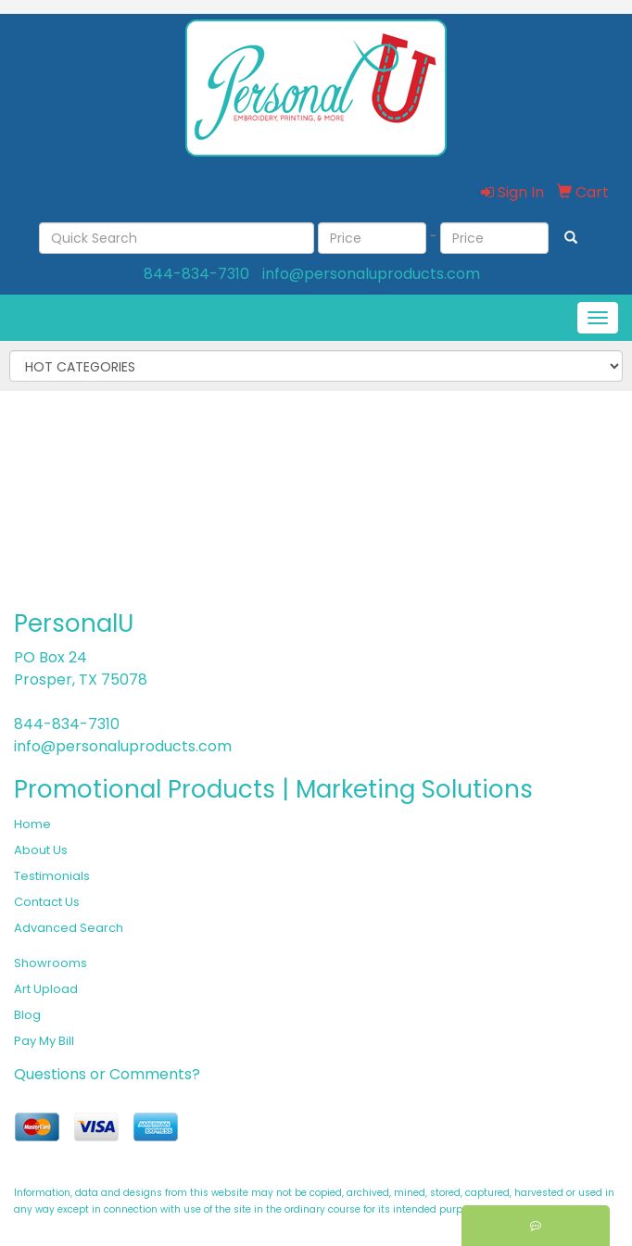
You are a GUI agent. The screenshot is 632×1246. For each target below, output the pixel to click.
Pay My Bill (44, 1041)
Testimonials (52, 876)
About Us (41, 850)
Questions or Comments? (107, 1074)
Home (32, 824)
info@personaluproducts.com (371, 273)
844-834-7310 (196, 273)
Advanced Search (68, 928)
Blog (27, 1015)
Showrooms (50, 963)
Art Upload (46, 989)
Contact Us (47, 902)
